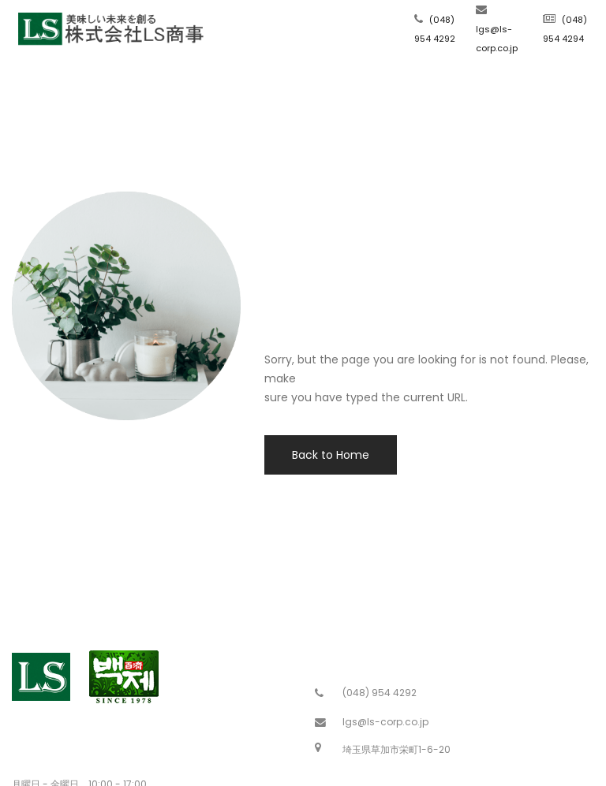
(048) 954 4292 (379, 692)
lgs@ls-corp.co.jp (385, 721)
